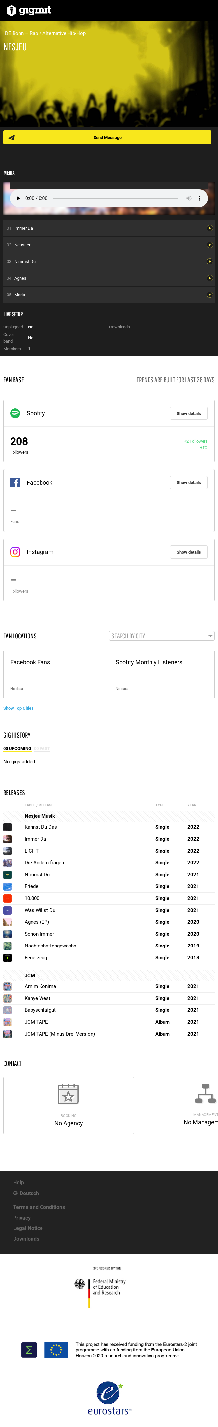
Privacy (22, 1218)
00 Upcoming (17, 748)
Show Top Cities (18, 708)
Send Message (108, 137)
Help (18, 1182)
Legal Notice (28, 1228)
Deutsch (29, 1193)
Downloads (26, 1239)
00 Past (42, 748)
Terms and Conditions (39, 1207)
